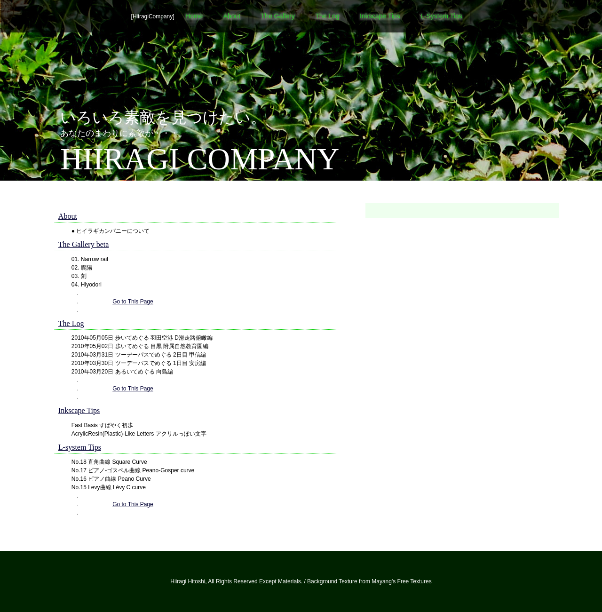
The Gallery (278, 16)
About (232, 16)
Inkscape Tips (380, 16)
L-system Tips (79, 447)
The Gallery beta (83, 244)
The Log (327, 16)
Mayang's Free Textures (401, 581)
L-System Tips (441, 16)
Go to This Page (132, 301)
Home (194, 16)
